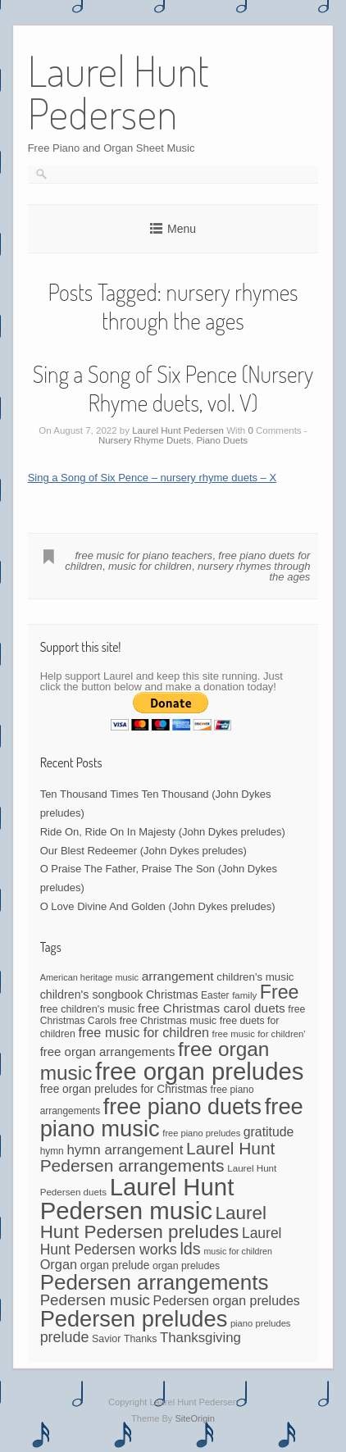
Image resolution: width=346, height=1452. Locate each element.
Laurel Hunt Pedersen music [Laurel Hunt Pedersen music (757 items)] (137, 1198)
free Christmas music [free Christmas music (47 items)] (168, 1020)
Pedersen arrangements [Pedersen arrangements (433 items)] (154, 1282)
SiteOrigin (195, 1418)
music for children (150, 566)
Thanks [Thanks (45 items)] (140, 1339)
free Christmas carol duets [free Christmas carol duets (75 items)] (211, 1008)
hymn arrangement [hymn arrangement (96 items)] (124, 1150)
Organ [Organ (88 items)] (58, 1264)
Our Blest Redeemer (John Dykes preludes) (143, 850)
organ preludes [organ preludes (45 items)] (186, 1266)
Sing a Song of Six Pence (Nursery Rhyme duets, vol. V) (173, 388)
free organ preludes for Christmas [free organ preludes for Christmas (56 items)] (123, 1089)
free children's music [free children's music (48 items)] (87, 1009)
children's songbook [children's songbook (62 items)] (91, 994)
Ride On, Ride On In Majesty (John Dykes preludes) (162, 832)
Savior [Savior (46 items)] (106, 1339)
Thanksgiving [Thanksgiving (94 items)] (200, 1337)
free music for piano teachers (143, 555)
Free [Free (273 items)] (279, 992)
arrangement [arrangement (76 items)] (178, 976)
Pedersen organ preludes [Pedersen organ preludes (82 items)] (226, 1301)
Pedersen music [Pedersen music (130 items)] (95, 1300)
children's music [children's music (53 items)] (255, 977)
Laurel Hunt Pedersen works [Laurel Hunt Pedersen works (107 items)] (161, 1242)
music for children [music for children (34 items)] (237, 1251)
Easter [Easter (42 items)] (215, 995)
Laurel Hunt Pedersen (178, 430)
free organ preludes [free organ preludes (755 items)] (199, 1071)
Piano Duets (222, 440)
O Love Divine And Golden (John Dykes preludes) (157, 906)
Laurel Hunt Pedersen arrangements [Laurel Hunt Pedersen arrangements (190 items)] (157, 1157)
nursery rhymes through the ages (254, 571)
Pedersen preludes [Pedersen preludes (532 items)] (134, 1318)
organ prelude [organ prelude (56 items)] (115, 1265)
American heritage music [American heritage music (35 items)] (89, 977)
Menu (181, 228)
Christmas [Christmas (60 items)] (172, 994)
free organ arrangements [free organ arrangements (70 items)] (107, 1051)
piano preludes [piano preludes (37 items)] (260, 1323)
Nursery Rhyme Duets (144, 440)
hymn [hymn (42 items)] (52, 1151)
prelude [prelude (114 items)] (64, 1337)
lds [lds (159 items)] (190, 1249)
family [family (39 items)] (244, 995)
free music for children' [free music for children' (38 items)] (259, 1034)
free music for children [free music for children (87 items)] (143, 1032)
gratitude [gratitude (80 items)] (269, 1132)
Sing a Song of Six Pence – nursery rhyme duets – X (152, 477)
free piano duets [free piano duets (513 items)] (182, 1107)
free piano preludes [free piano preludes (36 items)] (201, 1133)
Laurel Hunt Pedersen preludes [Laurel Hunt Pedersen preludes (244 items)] (153, 1222)
